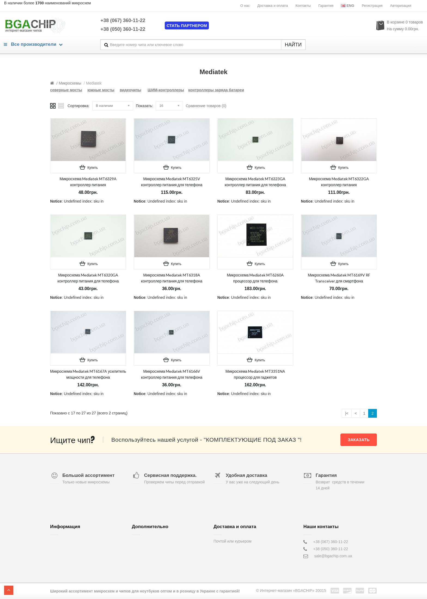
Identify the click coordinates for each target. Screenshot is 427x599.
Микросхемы (70, 83)
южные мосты (100, 90)
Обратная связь (146, 542)
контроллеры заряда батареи (216, 90)
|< (346, 413)
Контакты (303, 6)
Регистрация (372, 6)
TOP (8, 590)
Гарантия (325, 6)
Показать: (144, 106)
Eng (347, 6)
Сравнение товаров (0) (206, 106)
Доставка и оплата (272, 6)
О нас (245, 6)
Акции (137, 556)
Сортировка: (79, 106)
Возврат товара (145, 549)
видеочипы (130, 90)
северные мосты (66, 90)
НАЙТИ (293, 44)
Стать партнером (187, 25)
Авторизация (400, 6)
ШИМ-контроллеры (166, 90)
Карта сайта (142, 563)
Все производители (33, 44)
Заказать (359, 439)
